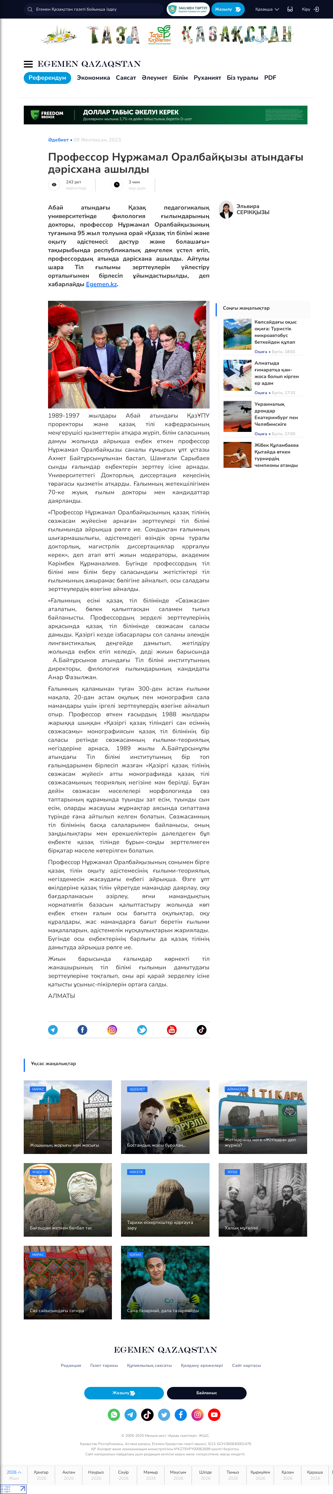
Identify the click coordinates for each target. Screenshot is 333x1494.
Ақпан (68, 1475)
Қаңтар (41, 1475)
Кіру (310, 9)
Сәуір (123, 1475)
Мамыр (150, 1475)
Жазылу (228, 9)
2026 (13, 1475)
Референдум (47, 78)
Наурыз (95, 1475)
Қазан (287, 1475)
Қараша (314, 1475)
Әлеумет (154, 78)
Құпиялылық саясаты (149, 1365)
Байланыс (206, 1393)
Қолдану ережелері (202, 1365)
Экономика (93, 78)
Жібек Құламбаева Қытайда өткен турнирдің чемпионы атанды (277, 455)
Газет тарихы (104, 1365)
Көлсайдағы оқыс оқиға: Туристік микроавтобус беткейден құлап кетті (276, 335)
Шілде (205, 1475)
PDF (270, 78)
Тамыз (232, 1475)
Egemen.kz (101, 284)
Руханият (207, 78)
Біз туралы (242, 78)
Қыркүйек (260, 1475)
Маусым (178, 1475)
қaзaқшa (267, 9)
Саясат (126, 78)
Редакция (71, 1365)
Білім (180, 78)
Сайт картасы (246, 1365)
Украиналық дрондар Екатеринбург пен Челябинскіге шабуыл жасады (276, 417)
